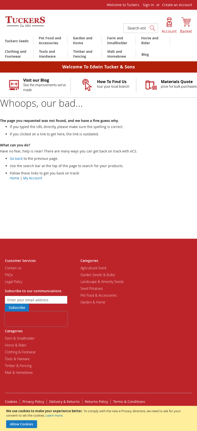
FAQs (9, 274)
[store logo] (25, 21)
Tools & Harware (17, 358)
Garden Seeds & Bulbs (97, 274)
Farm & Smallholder (20, 338)
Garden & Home (92, 302)
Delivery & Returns (64, 401)
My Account (32, 178)
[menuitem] (17, 41)
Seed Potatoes (91, 288)
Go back (16, 158)
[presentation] (36, 319)
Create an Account (177, 4)
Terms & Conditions (129, 401)
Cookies (11, 401)
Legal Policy (13, 281)
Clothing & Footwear (20, 352)
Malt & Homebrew (19, 372)
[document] (99, 418)
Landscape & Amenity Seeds (102, 281)
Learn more (54, 415)
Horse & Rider (15, 345)
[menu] (98, 47)
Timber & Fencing (18, 365)
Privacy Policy (33, 401)
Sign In (148, 4)
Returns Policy (96, 401)
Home (14, 178)
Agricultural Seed (93, 268)
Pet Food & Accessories (98, 295)
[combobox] (140, 28)
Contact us (13, 268)
